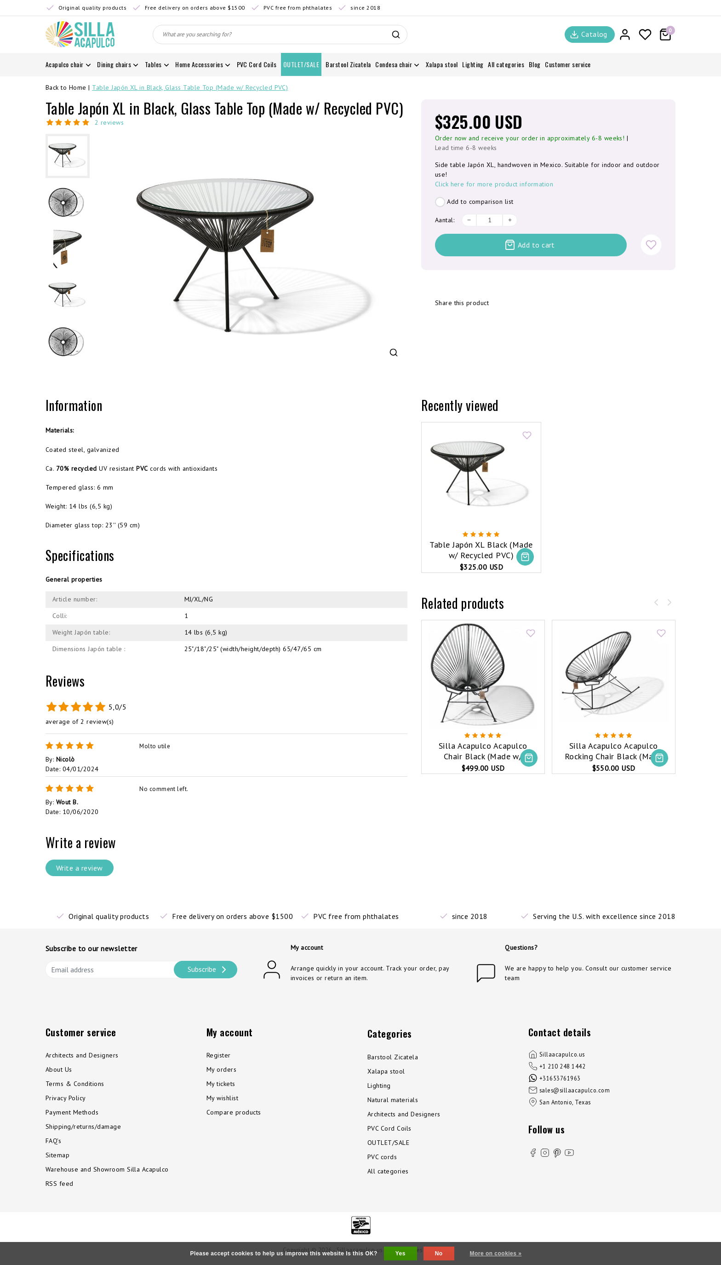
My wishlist (222, 1098)
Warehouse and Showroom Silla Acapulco (107, 1169)
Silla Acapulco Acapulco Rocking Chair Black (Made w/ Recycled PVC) (614, 751)
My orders (221, 1069)
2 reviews (109, 122)
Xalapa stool (386, 1071)
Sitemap (57, 1155)
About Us (59, 1069)
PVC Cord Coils (389, 1128)
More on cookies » (496, 1253)
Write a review (79, 867)
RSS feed (60, 1183)
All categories (388, 1171)
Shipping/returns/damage (83, 1126)
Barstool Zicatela (392, 1057)
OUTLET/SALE (388, 1142)
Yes (400, 1253)
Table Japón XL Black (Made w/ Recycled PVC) (480, 549)
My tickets (220, 1084)
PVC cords (382, 1157)
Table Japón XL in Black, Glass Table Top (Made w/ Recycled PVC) (190, 87)
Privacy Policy (66, 1098)
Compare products (233, 1112)
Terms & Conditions (75, 1084)
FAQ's (53, 1141)
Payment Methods (72, 1112)
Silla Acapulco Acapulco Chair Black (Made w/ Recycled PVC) (483, 751)
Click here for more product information (494, 184)
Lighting (379, 1085)
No (439, 1253)
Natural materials (392, 1100)
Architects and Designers (82, 1055)
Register (218, 1055)
